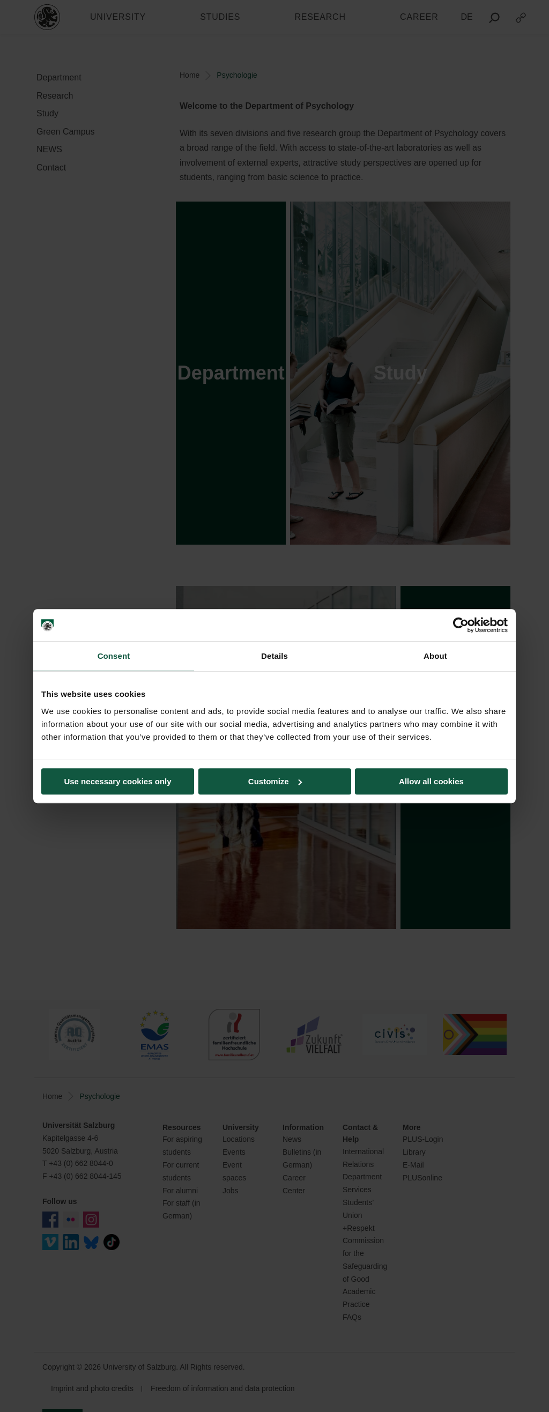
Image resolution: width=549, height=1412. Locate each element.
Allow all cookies (431, 781)
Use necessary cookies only (117, 781)
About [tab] (435, 655)
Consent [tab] (114, 655)
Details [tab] (274, 655)
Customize (275, 781)
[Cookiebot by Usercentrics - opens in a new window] (461, 625)
